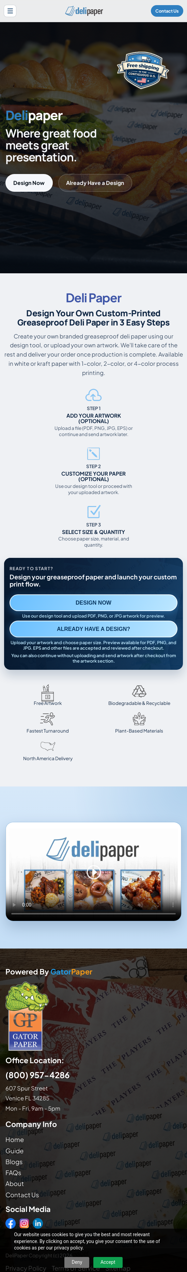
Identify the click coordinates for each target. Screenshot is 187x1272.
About (14, 1183)
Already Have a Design (95, 182)
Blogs (13, 1162)
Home (14, 1139)
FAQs (13, 1172)
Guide (14, 1151)
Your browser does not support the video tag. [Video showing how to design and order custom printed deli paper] (93, 871)
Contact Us (167, 11)
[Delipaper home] (83, 11)
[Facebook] (10, 1223)
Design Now (29, 182)
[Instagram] (24, 1223)
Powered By (48, 972)
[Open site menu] (10, 11)
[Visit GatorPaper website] (93, 1016)
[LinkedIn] (38, 1223)
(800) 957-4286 (37, 1075)
